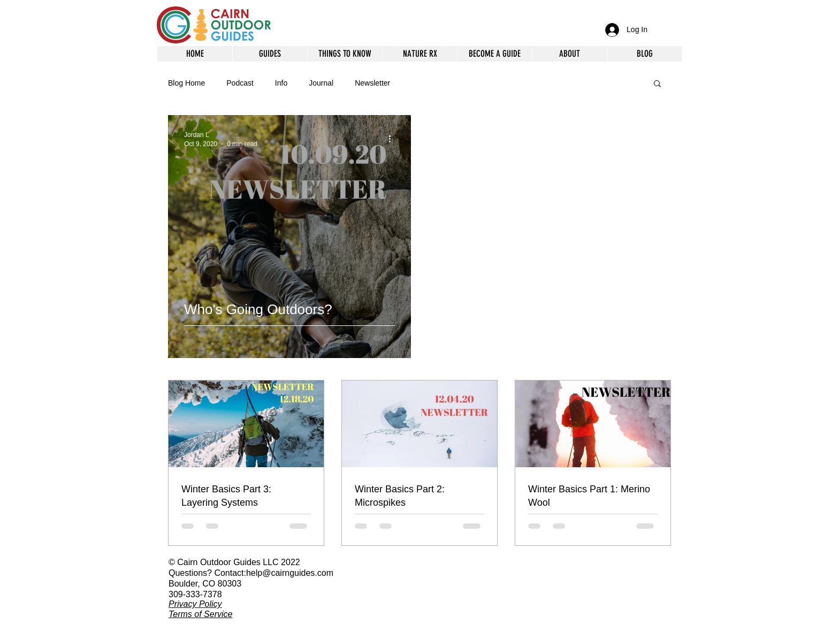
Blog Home (186, 83)
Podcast (240, 83)
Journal (321, 83)
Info (281, 83)
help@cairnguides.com (289, 572)
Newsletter (372, 83)
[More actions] (393, 138)
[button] (569, 54)
